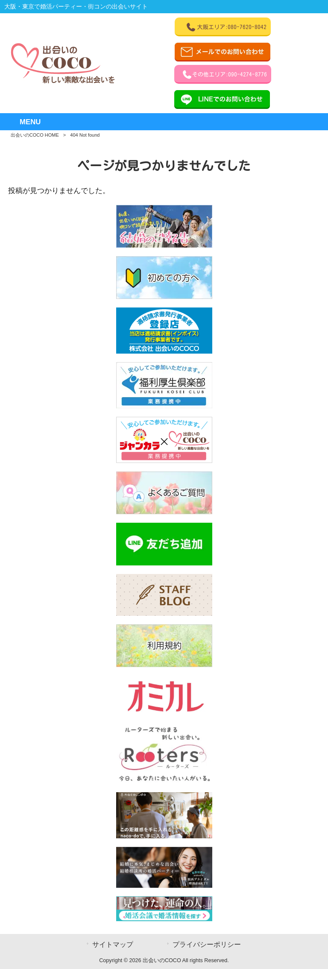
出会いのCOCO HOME (35, 135)
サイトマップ (112, 944)
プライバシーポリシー (207, 944)
